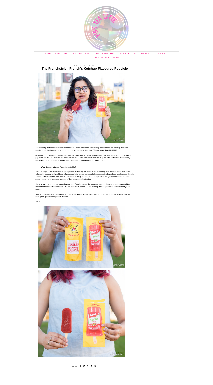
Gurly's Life (61, 53)
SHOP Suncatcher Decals (107, 57)
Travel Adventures (105, 53)
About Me (146, 53)
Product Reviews (128, 53)
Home (48, 53)
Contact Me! (161, 53)
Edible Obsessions (81, 53)
